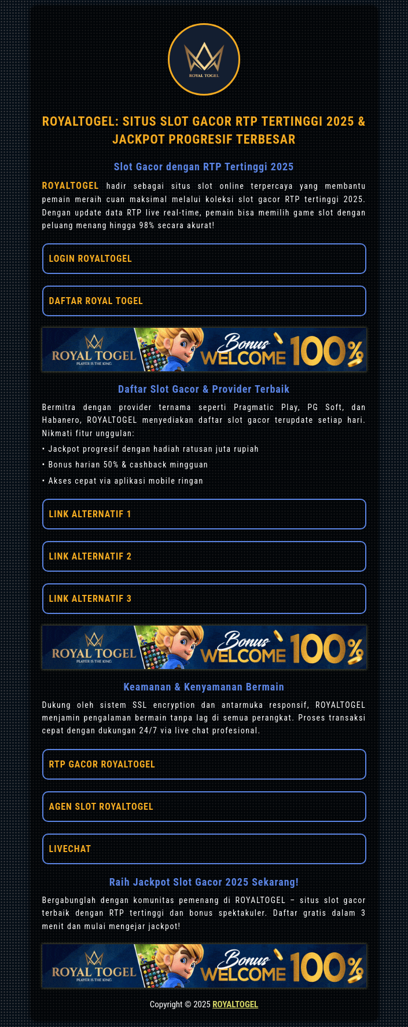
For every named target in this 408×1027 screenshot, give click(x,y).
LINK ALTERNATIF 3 (90, 598)
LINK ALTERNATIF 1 (90, 514)
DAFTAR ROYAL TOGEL (96, 300)
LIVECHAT (70, 848)
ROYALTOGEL (74, 185)
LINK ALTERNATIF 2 (90, 556)
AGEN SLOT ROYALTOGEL (101, 806)
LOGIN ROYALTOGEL (91, 258)
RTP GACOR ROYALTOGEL (102, 764)
